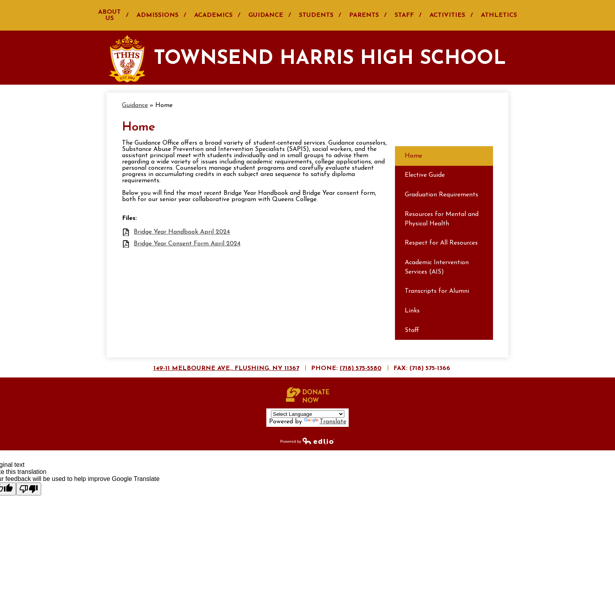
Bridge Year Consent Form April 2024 (187, 244)
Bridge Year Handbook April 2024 (182, 232)
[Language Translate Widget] (307, 414)
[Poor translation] (28, 489)
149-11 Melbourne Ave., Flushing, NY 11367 (226, 368)
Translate (325, 422)
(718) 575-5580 (361, 368)
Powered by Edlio (307, 440)
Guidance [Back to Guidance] (135, 105)
